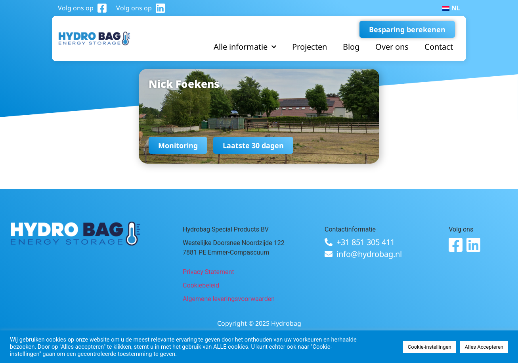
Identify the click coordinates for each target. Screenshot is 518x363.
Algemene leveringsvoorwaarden (229, 299)
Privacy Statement (208, 272)
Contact (438, 46)
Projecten (309, 46)
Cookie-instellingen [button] (429, 347)
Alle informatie (245, 47)
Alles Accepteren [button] (484, 347)
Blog (351, 46)
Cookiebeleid (201, 285)
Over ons (392, 46)
